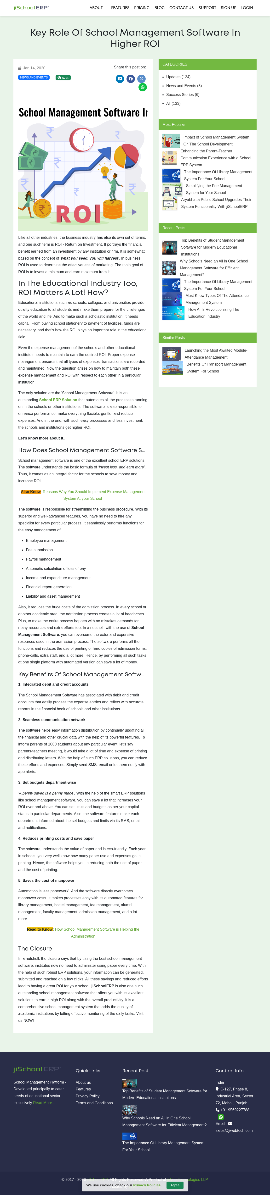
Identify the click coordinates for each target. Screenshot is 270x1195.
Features (120, 8)
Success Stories (183, 95)
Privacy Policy (88, 1096)
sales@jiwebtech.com (234, 1130)
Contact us (181, 8)
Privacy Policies (147, 1185)
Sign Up (228, 8)
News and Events (34, 77)
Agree (175, 1185)
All (173, 103)
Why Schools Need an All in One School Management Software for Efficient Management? (214, 268)
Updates (178, 77)
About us (83, 1082)
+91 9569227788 (234, 1110)
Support (207, 8)
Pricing (142, 8)
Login (247, 8)
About (96, 8)
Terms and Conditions (94, 1103)
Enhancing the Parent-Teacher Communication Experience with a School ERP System (215, 158)
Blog (160, 8)
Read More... (44, 1103)
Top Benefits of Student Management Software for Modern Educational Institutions (212, 247)
